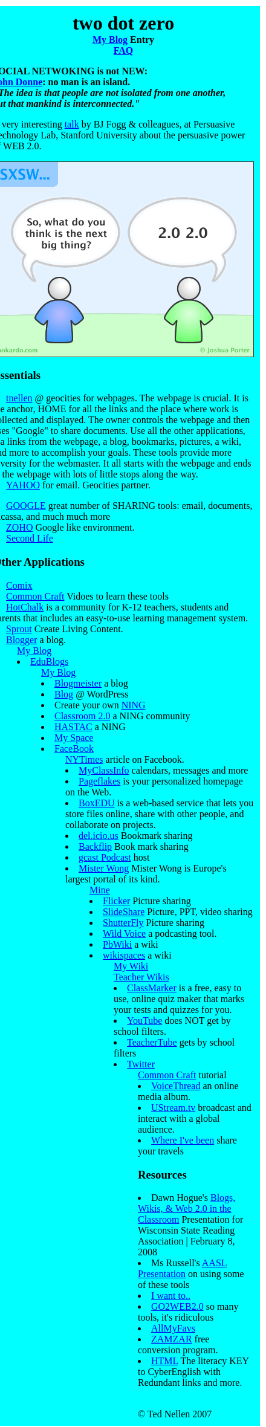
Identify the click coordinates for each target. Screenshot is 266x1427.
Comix (19, 585)
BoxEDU (97, 803)
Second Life (29, 538)
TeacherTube (152, 1042)
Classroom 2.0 (82, 716)
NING (134, 705)
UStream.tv (173, 1107)
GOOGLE (26, 505)
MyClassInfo (104, 770)
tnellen (19, 398)
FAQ (124, 50)
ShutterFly (123, 922)
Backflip (95, 846)
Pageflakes (99, 781)
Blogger (21, 640)
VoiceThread (175, 1086)
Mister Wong (104, 868)
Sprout (19, 629)
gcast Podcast (105, 857)
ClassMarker (152, 988)
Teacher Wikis (141, 977)
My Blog (110, 39)
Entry (141, 39)
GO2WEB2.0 (177, 1306)
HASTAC (73, 727)
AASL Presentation (182, 1268)
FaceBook (74, 748)
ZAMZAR (171, 1339)
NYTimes (84, 759)
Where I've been (182, 1140)
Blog (63, 694)
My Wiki (131, 966)
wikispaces (124, 955)
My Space (73, 738)
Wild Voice (124, 933)
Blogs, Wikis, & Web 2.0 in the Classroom (186, 1208)
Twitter (141, 1064)
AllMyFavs (173, 1328)
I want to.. (170, 1295)
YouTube (144, 1020)
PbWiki (117, 944)
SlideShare (123, 912)
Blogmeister (78, 683)
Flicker (116, 901)
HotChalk (25, 607)
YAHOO (23, 485)
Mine (99, 890)
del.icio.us (98, 835)
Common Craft (35, 596)
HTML (164, 1361)
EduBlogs (49, 661)
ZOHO (19, 527)
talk (72, 124)
